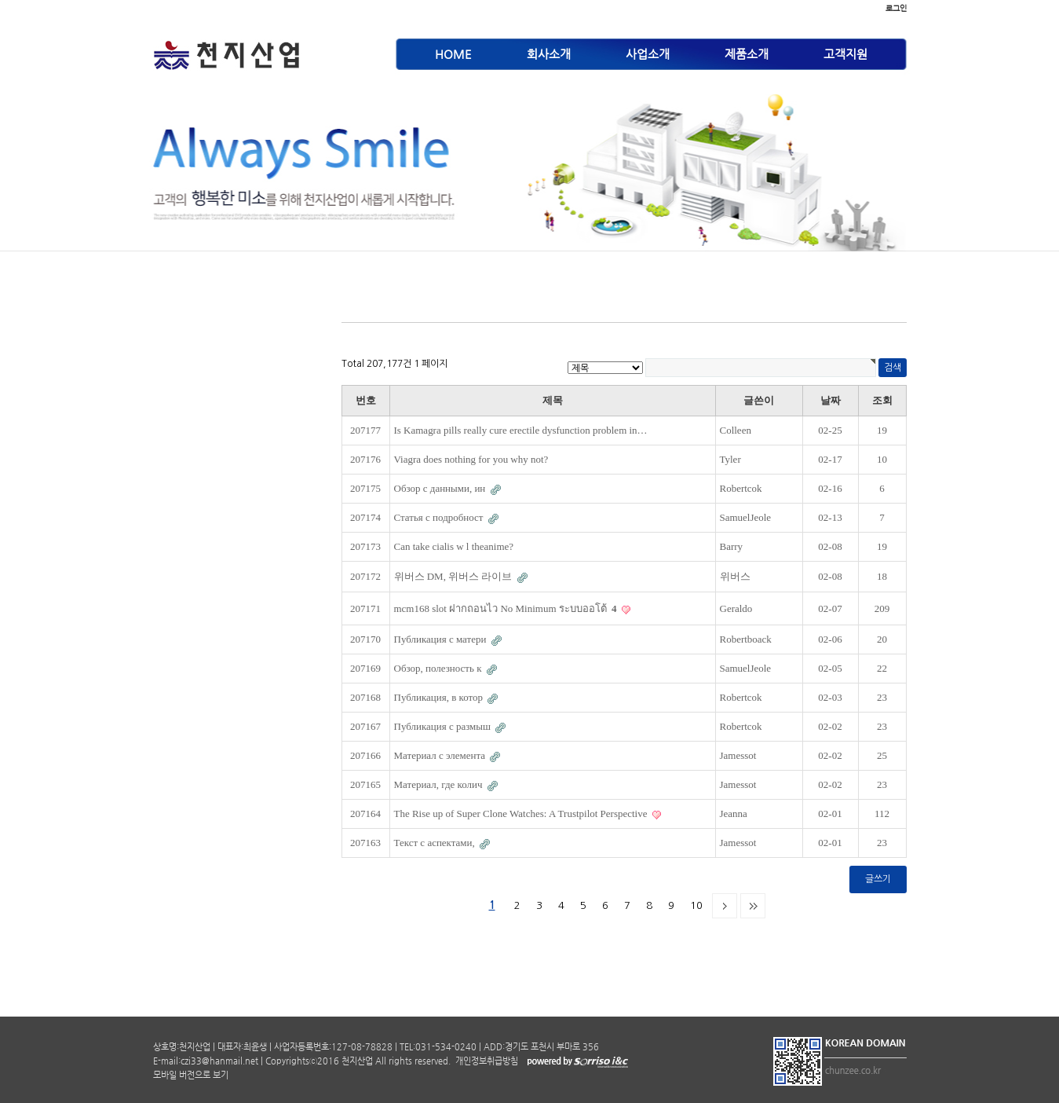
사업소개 (648, 53)
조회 (882, 400)
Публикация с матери (441, 639)
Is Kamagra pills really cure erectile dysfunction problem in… (521, 430)
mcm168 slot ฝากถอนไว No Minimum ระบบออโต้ (506, 608)
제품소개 (747, 53)
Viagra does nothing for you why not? (471, 459)
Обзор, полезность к (439, 668)
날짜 (830, 400)
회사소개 (549, 53)
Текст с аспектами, (436, 842)
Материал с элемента (441, 755)
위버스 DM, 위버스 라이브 (454, 576)
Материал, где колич (439, 784)
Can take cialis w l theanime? (454, 546)
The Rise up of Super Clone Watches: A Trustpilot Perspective (522, 813)
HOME (453, 53)
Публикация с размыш (444, 726)
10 (696, 905)
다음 (724, 905)
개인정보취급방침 (485, 1061)
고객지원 (845, 53)
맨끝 (752, 905)
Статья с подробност (440, 517)
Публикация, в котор (440, 697)
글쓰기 (878, 879)
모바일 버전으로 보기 (190, 1075)
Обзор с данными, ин (441, 488)
